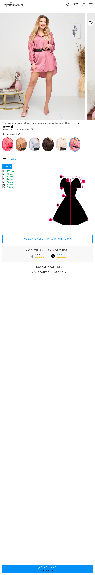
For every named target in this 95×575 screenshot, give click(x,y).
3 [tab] (85, 123)
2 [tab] (82, 123)
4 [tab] (88, 123)
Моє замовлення (47, 267)
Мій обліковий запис (47, 272)
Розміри (9, 159)
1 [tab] (78, 123)
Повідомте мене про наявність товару (47, 239)
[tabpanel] (43, 66)
